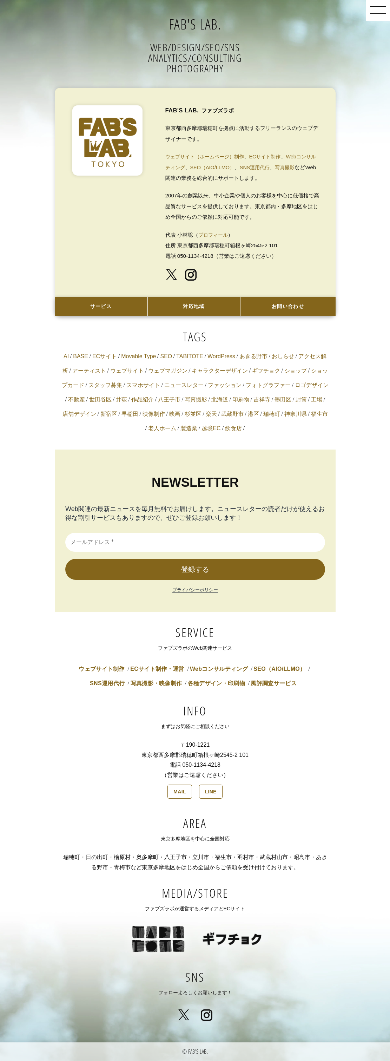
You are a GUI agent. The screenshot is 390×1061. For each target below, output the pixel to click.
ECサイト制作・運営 (157, 670)
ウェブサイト (127, 371)
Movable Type (138, 357)
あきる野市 (253, 357)
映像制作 (154, 415)
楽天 (211, 415)
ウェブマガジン (167, 371)
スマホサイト (143, 386)
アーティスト (89, 371)
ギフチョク (266, 371)
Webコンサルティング (219, 670)
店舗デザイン (79, 415)
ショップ (295, 371)
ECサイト (104, 357)
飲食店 (233, 429)
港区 (253, 415)
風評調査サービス (274, 684)
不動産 (76, 400)
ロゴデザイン (312, 386)
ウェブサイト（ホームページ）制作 (207, 156)
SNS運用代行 (270, 167)
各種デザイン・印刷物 (216, 684)
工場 (316, 400)
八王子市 (169, 400)
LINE (211, 792)
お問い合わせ (287, 306)
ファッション (225, 386)
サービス (100, 306)
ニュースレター (184, 386)
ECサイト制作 (272, 156)
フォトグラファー (268, 386)
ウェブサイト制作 (102, 670)
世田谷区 (100, 400)
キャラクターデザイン (220, 371)
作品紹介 (142, 400)
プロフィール (214, 235)
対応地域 (193, 306)
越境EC (210, 429)
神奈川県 (295, 415)
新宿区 (108, 415)
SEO (166, 357)
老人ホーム (162, 429)
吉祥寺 (261, 400)
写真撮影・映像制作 (156, 684)
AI (66, 357)
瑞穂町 (271, 415)
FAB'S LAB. (195, 23)
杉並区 (193, 415)
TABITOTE (189, 357)
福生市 (319, 415)
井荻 (121, 400)
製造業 (188, 429)
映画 (174, 415)
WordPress (221, 357)
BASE (80, 357)
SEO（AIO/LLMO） (225, 167)
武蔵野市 (232, 415)
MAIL (179, 792)
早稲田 (129, 415)
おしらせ (283, 357)
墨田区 (283, 400)
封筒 (301, 400)
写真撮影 (302, 167)
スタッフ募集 (105, 386)
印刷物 (240, 400)
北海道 (219, 400)
